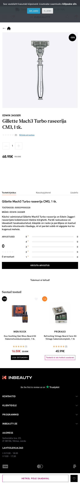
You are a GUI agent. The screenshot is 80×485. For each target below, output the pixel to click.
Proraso (60, 331)
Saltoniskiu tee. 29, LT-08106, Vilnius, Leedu (14, 439)
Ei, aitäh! (47, 11)
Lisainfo (74, 192)
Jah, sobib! (33, 11)
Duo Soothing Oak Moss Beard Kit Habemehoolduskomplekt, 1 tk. (20, 337)
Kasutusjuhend (43, 192)
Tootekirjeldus (9, 192)
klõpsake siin (69, 4)
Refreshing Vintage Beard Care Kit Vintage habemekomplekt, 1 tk (60, 337)
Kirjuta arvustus (40, 265)
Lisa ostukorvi (20, 357)
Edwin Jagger (11, 115)
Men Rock (20, 331)
